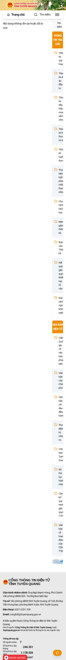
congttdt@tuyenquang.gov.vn (25, 614)
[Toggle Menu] (57, 14)
